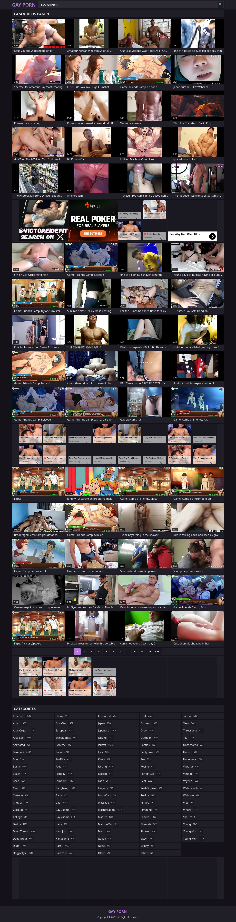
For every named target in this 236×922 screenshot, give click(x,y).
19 (149, 651)
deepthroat (23, 838)
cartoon (21, 795)
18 (142, 651)
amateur (22, 716)
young (190, 824)
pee (146, 759)
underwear (193, 759)
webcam (191, 795)
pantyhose (150, 752)
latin (104, 780)
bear (19, 780)
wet (188, 802)
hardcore (65, 853)
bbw (18, 759)
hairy (62, 824)
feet (62, 766)
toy (189, 737)
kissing (106, 766)
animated (22, 744)
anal (20, 723)
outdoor (149, 737)
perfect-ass (151, 773)
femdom (65, 780)
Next (158, 651)
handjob (64, 831)
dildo (20, 845)
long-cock (107, 795)
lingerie (106, 788)
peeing (148, 766)
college (20, 817)
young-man (193, 831)
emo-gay (65, 723)
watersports (193, 788)
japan (105, 723)
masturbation (110, 809)
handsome (65, 838)
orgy (147, 730)
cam (19, 788)
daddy (20, 824)
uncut (190, 752)
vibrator (191, 766)
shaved (149, 817)
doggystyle (23, 853)
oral (147, 716)
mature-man (108, 824)
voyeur (191, 780)
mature (106, 817)
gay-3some (66, 809)
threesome (193, 730)
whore (190, 809)
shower (149, 831)
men (104, 831)
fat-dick (64, 759)
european (65, 730)
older (104, 853)
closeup (21, 809)
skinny (148, 845)
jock (104, 752)
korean (105, 773)
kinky (104, 759)
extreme (64, 744)
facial (63, 752)
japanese (107, 730)
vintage (191, 773)
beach (20, 773)
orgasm (149, 723)
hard (63, 845)
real (147, 780)
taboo (147, 853)
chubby (21, 802)
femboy (64, 773)
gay (62, 802)
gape (62, 795)
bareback (22, 752)
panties (148, 744)
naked (105, 838)
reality (148, 795)
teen (189, 723)
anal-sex (22, 737)
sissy (147, 838)
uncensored (193, 744)
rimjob (148, 802)
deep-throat (24, 831)
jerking (106, 737)
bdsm (20, 766)
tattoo (190, 716)
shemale (149, 824)
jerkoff (105, 744)
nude (104, 845)
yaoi (189, 817)
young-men (194, 838)
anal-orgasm (24, 730)
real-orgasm (152, 788)
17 (135, 651)
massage (107, 802)
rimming (150, 809)
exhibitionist (66, 737)
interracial (108, 716)
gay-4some (66, 817)
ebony (62, 716)
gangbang (66, 788)
